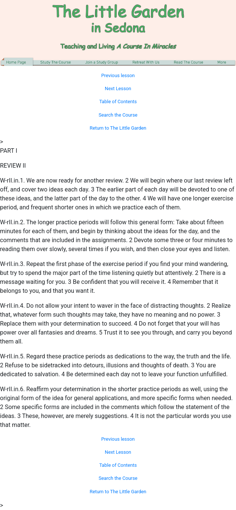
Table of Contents (118, 101)
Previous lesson (118, 75)
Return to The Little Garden (118, 128)
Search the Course (117, 115)
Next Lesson (118, 88)
